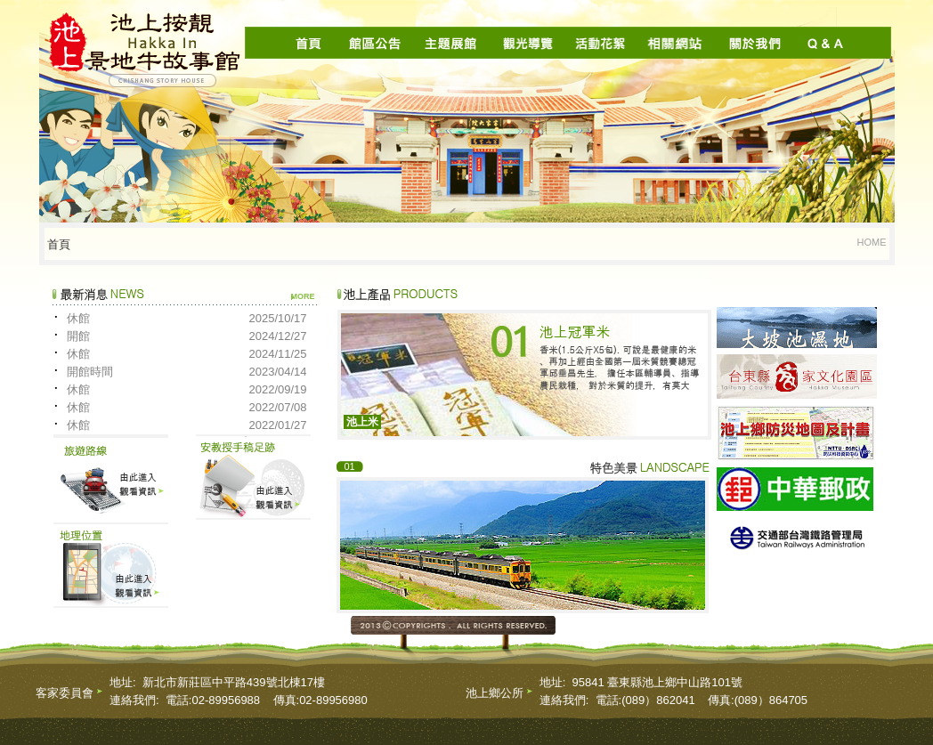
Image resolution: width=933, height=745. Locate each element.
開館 (78, 336)
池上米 (362, 422)
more (303, 296)
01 (349, 466)
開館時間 (90, 371)
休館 (78, 318)
